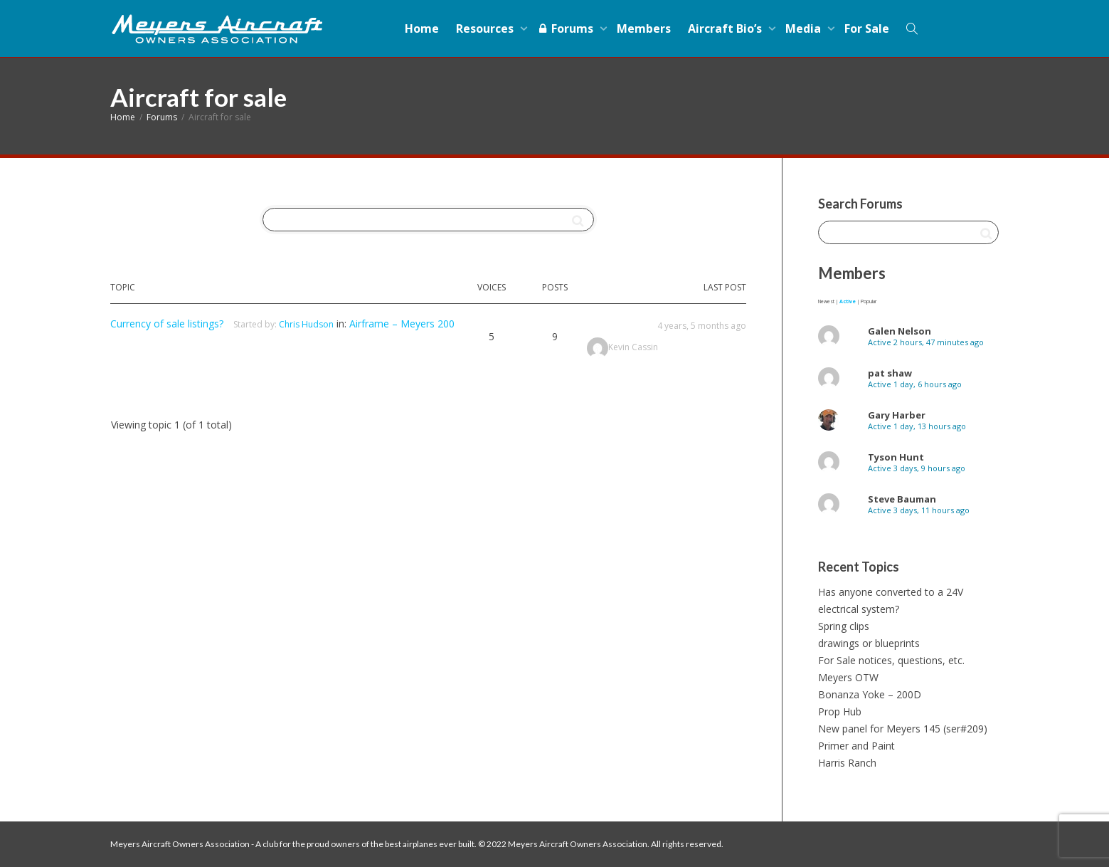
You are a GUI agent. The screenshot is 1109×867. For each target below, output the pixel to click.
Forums (566, 28)
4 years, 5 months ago (701, 326)
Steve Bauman (902, 499)
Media (804, 28)
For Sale (866, 28)
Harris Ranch (847, 762)
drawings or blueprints (869, 643)
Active (847, 301)
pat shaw (890, 373)
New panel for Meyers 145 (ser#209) (902, 728)
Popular (868, 301)
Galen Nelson (899, 331)
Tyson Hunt (896, 457)
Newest (826, 301)
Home (422, 28)
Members (644, 28)
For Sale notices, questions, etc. (891, 660)
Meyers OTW (848, 677)
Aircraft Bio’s (726, 28)
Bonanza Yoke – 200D (869, 694)
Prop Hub (839, 711)
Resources (486, 28)
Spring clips (843, 626)
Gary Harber (896, 415)
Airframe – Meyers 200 (402, 323)
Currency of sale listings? (166, 323)
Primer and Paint (856, 745)
